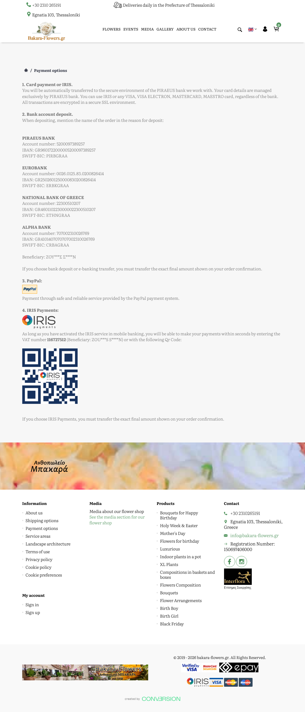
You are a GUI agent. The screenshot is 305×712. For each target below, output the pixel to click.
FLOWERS (112, 29)
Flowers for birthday (179, 541)
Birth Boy (169, 608)
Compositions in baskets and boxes (187, 574)
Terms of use (38, 551)
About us (34, 512)
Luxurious (170, 548)
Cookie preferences (44, 575)
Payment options (42, 528)
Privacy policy (39, 559)
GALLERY (165, 29)
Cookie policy (39, 567)
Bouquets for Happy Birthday (179, 515)
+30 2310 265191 (46, 5)
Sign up (33, 612)
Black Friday (172, 623)
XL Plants (169, 564)
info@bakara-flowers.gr (254, 535)
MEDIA (147, 29)
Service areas (38, 536)
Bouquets (169, 592)
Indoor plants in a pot (180, 556)
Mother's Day (172, 533)
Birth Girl (169, 616)
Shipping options (42, 520)
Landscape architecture (48, 543)
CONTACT (207, 29)
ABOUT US (185, 29)
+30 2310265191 (245, 513)
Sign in (32, 604)
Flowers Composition (180, 585)
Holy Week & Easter (179, 525)
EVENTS (130, 29)
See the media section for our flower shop (117, 520)
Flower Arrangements (181, 600)
